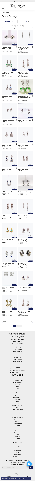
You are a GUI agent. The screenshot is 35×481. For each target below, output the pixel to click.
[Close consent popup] (29, 478)
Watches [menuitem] (17, 436)
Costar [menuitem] (17, 388)
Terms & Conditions (25, 471)
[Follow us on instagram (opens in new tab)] (13, 375)
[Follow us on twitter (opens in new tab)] (17, 375)
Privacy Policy (17, 454)
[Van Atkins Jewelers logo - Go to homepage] (17, 6)
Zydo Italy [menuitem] (17, 413)
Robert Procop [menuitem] (17, 399)
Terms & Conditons (17, 456)
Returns (17, 452)
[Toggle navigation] (2, 7)
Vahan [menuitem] (17, 403)
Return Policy (8, 471)
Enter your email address (17, 464)
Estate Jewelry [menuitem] (17, 425)
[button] (10, 1)
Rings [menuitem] (17, 427)
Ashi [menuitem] (17, 386)
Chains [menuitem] (17, 434)
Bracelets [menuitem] (17, 431)
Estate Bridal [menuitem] (17, 421)
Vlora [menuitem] (17, 407)
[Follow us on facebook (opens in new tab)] (22, 375)
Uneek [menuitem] (17, 401)
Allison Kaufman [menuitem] (17, 382)
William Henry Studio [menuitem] (17, 409)
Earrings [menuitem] (17, 429)
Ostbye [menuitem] (17, 394)
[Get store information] (17, 343)
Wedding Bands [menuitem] (17, 423)
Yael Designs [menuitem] (17, 411)
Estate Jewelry (6, 12)
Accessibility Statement (17, 474)
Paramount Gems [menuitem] (17, 397)
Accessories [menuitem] (17, 438)
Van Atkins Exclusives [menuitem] (17, 405)
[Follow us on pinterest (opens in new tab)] (15, 375)
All (20, 326)
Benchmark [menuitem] (17, 384)
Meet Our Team (17, 448)
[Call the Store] (17, 341)
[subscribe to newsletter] (31, 467)
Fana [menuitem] (17, 390)
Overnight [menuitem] (17, 395)
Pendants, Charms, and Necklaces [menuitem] (17, 432)
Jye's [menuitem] (17, 392)
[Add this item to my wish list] (16, 47)
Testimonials (17, 450)
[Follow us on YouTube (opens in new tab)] (20, 375)
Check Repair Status (17, 447)
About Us (17, 445)
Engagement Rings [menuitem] (17, 419)
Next (31, 28)
